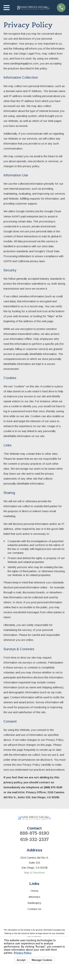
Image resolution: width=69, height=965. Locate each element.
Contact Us (34, 909)
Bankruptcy (34, 902)
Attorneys (34, 896)
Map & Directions (34, 872)
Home (34, 890)
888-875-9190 (34, 833)
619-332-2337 (34, 839)
